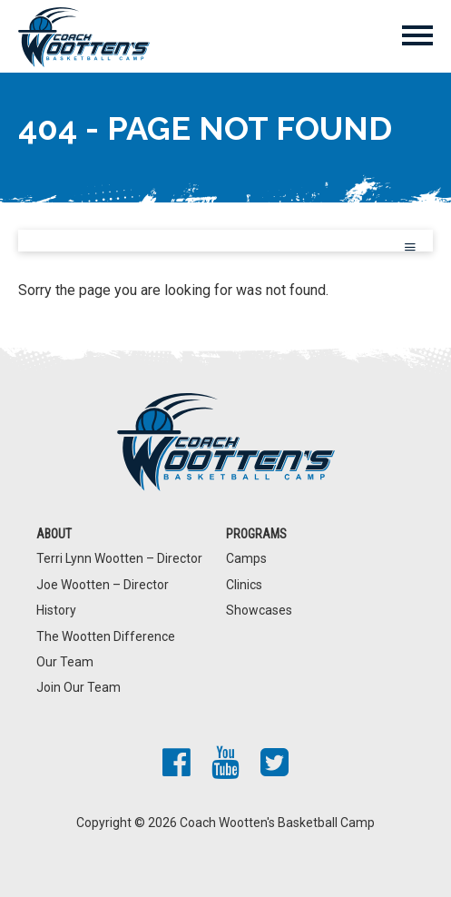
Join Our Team (78, 687)
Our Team (64, 662)
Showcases (259, 610)
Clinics (244, 584)
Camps (246, 558)
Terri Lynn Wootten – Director (119, 558)
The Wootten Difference (105, 636)
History (56, 610)
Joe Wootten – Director (102, 584)
